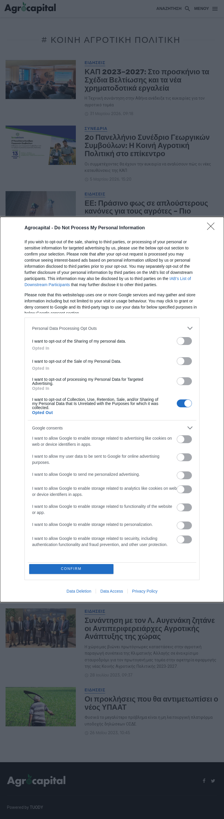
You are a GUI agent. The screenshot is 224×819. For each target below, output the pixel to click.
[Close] (212, 227)
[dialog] (112, 409)
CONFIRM (72, 569)
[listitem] (112, 328)
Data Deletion (78, 591)
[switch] (184, 341)
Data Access (111, 591)
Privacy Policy (145, 591)
